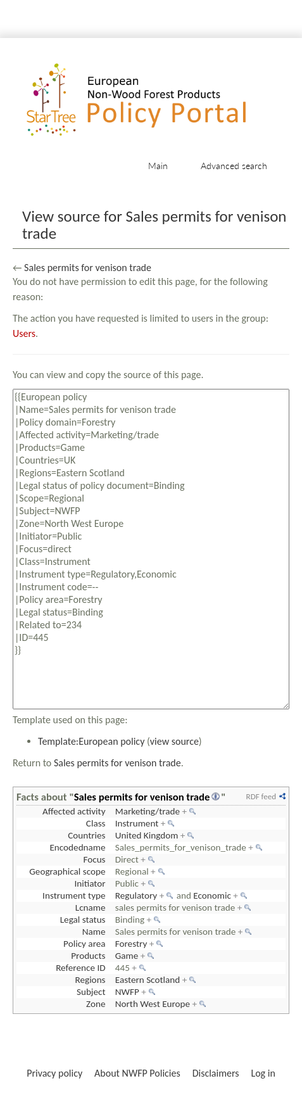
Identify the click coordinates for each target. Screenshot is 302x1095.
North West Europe (152, 1004)
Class (96, 823)
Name (94, 931)
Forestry (131, 943)
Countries (86, 835)
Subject (91, 991)
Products (88, 955)
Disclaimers (215, 1073)
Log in (263, 1073)
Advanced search (234, 165)
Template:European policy (91, 741)
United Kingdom (147, 835)
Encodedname (77, 847)
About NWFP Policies (137, 1073)
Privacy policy (54, 1073)
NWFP (127, 991)
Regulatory (136, 895)
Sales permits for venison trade (87, 268)
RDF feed (261, 796)
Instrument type (73, 895)
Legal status (83, 919)
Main (158, 165)
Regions (90, 979)
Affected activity (74, 811)
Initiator (89, 883)
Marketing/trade (147, 811)
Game (127, 955)
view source (174, 741)
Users (24, 333)
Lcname (90, 907)
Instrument (137, 823)
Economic (212, 895)
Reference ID (80, 967)
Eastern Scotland (147, 979)
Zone (95, 1004)
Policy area (84, 943)
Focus (94, 859)
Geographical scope (67, 871)
